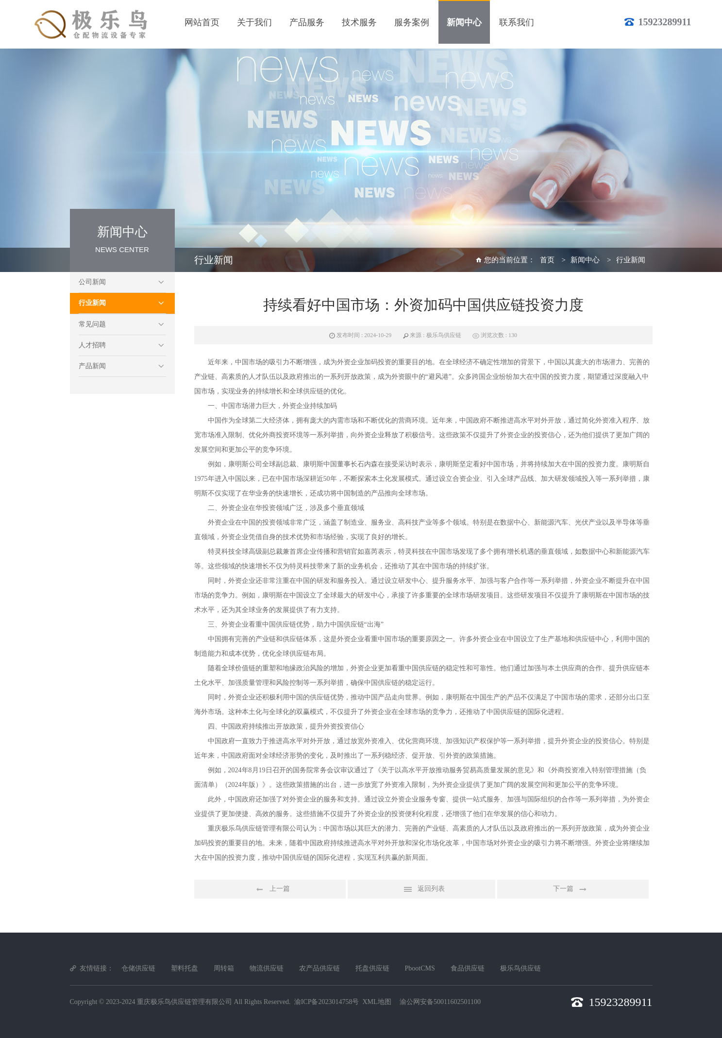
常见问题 (92, 324)
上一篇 (270, 889)
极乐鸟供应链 (520, 968)
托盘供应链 (372, 968)
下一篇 (573, 889)
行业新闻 (92, 302)
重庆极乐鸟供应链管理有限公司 (184, 1001)
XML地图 (376, 1001)
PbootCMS (420, 968)
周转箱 (224, 968)
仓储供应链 (138, 968)
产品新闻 (92, 366)
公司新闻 (92, 282)
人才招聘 (92, 345)
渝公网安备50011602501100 (440, 1001)
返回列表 (421, 889)
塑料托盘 (184, 968)
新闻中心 (585, 260)
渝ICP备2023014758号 (326, 1001)
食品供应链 (468, 968)
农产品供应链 (319, 968)
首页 (547, 260)
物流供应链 (267, 968)
